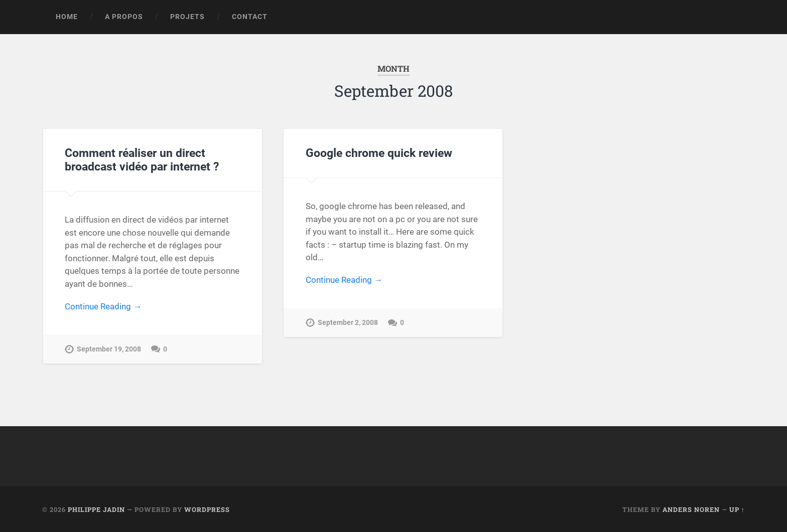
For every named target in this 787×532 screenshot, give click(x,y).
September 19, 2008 (109, 349)
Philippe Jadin (96, 509)
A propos (124, 17)
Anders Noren (691, 509)
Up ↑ (737, 509)
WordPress (207, 509)
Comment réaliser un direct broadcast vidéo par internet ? (142, 159)
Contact (250, 17)
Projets (187, 17)
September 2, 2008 (348, 322)
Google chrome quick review (379, 152)
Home (67, 17)
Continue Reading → (103, 306)
